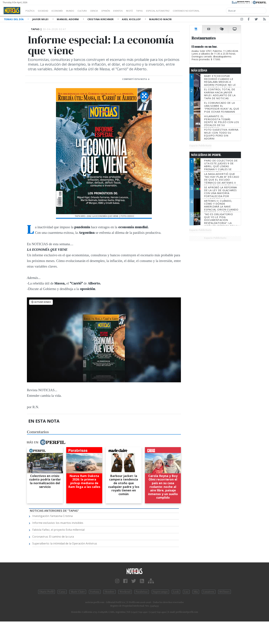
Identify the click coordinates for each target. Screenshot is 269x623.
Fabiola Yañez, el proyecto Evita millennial (58, 530)
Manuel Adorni (68, 19)
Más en (46, 442)
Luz (186, 591)
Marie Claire (78, 591)
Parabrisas (142, 591)
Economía (63, 10)
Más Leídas (199, 70)
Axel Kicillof (131, 19)
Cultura (92, 10)
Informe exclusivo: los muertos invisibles (57, 523)
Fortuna (94, 591)
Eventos (134, 10)
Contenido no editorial (215, 10)
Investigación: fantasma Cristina (52, 516)
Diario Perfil (46, 591)
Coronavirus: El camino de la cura (53, 536)
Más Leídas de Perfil (206, 155)
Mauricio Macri (160, 19)
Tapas (158, 10)
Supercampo (160, 591)
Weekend (125, 591)
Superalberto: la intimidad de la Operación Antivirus (64, 543)
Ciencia (105, 10)
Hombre (109, 591)
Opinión (119, 10)
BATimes (224, 591)
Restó (147, 10)
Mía (196, 591)
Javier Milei (40, 19)
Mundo (78, 10)
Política (31, 10)
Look (176, 591)
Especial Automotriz (180, 10)
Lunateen (208, 591)
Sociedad (46, 10)
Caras (62, 591)
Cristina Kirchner (100, 19)
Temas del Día (14, 19)
